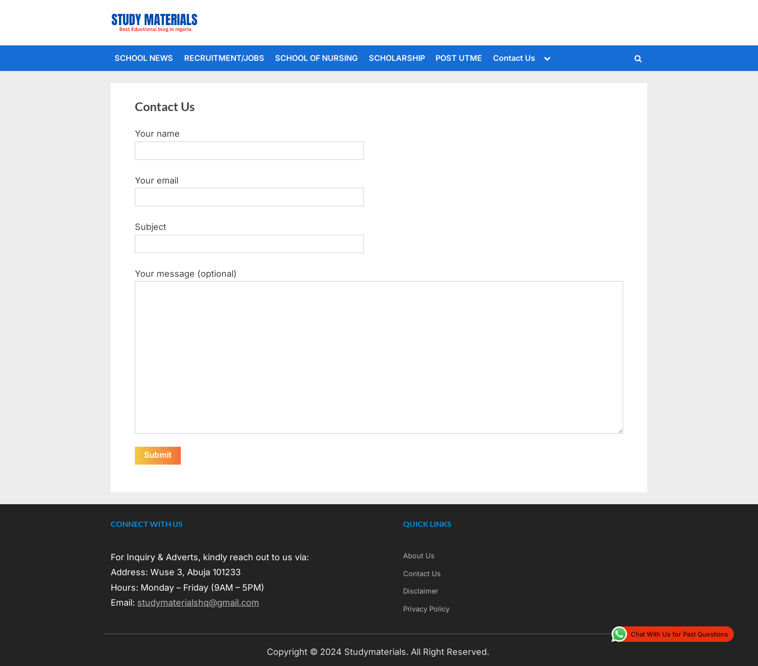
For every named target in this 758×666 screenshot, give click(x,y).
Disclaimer (420, 591)
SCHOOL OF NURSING (316, 58)
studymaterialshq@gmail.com (198, 602)
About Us (419, 556)
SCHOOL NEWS (144, 58)
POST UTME (459, 58)
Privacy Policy (426, 609)
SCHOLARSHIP (397, 58)
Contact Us (514, 58)
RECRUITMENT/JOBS (224, 58)
